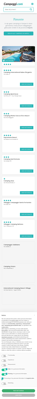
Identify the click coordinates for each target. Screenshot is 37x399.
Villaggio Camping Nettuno (13, 224)
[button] (34, 315)
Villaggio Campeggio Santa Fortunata (17, 202)
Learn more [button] (18, 395)
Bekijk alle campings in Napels (18, 33)
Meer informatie (27, 84)
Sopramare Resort (10, 137)
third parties (5, 330)
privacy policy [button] (14, 320)
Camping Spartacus (11, 94)
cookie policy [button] (5, 327)
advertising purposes (7, 337)
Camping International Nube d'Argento (18, 72)
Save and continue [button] (18, 390)
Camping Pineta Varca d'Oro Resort (17, 116)
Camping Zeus (9, 181)
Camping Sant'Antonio (12, 159)
